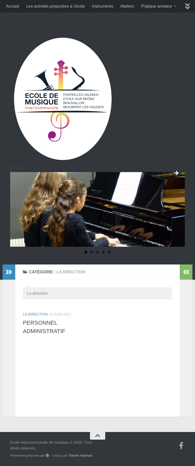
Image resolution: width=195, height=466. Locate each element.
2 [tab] (91, 252)
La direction (35, 314)
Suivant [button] (176, 173)
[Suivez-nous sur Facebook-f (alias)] (181, 445)
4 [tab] (103, 252)
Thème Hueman (80, 455)
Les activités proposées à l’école (55, 6)
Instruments (102, 6)
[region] (97, 209)
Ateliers (127, 6)
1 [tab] (85, 252)
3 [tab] (97, 252)
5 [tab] (109, 252)
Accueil (12, 6)
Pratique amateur (156, 6)
